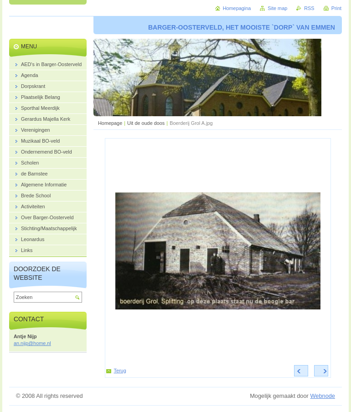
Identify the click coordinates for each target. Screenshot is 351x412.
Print (336, 8)
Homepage (110, 123)
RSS (309, 8)
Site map (277, 8)
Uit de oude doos (146, 123)
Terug (120, 370)
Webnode (322, 395)
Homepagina (237, 8)
